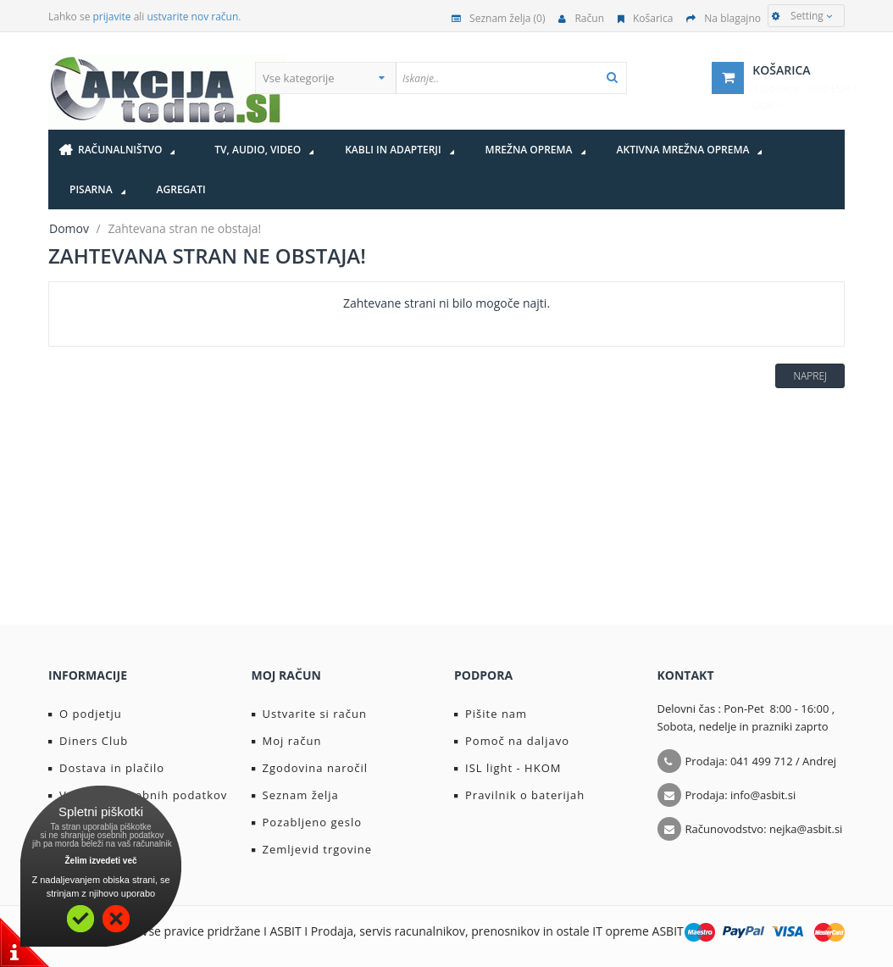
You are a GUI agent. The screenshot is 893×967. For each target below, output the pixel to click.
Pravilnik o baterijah (519, 795)
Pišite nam (490, 713)
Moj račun (287, 740)
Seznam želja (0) (498, 18)
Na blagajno (723, 18)
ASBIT (668, 931)
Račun (581, 18)
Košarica (645, 18)
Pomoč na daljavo (511, 740)
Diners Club (88, 740)
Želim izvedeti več (100, 860)
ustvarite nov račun (193, 16)
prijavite (112, 16)
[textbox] (544, 78)
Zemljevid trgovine (312, 849)
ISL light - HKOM (507, 767)
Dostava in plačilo (106, 767)
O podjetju (85, 713)
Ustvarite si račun (310, 713)
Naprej (810, 376)
